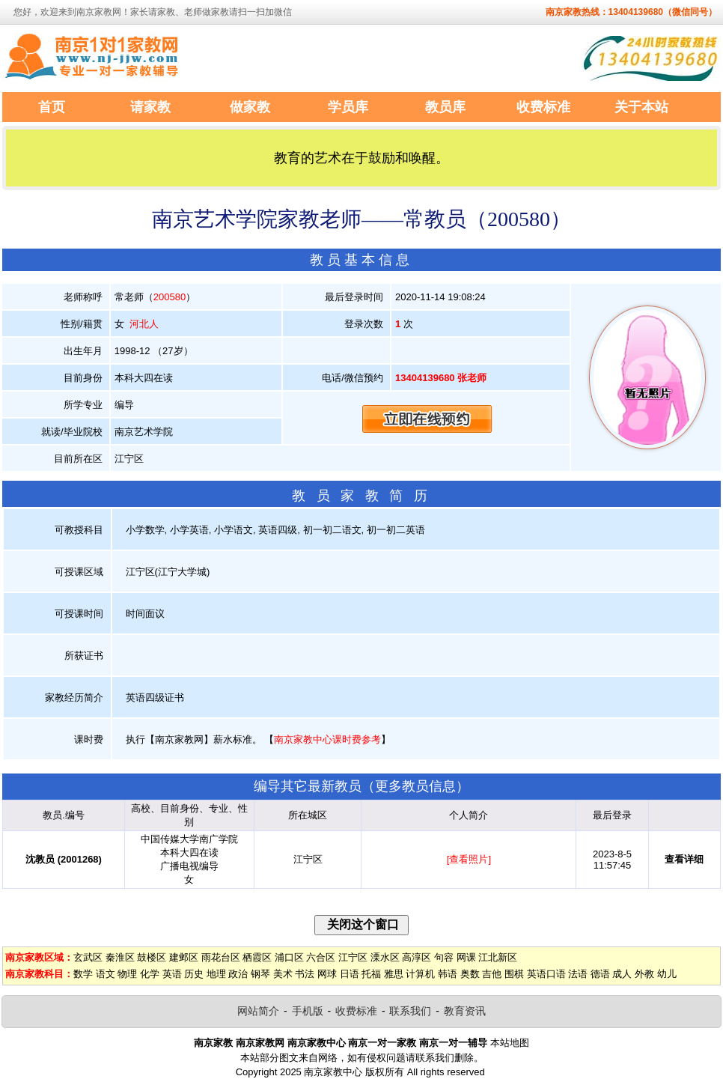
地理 (216, 973)
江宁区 (352, 957)
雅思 (393, 973)
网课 (466, 957)
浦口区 (289, 957)
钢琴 (260, 973)
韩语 (447, 973)
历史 (194, 973)
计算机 (420, 973)
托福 (371, 973)
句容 (444, 957)
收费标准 (356, 1011)
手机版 (307, 1011)
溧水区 (385, 957)
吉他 (491, 973)
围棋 (514, 973)
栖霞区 (257, 957)
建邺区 (183, 957)
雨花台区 (220, 957)
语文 (105, 973)
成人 (622, 973)
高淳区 (416, 957)
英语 (172, 973)
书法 (304, 973)
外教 (644, 973)
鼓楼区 (151, 957)
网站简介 (258, 1011)
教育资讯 (465, 1011)
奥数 (470, 973)
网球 (327, 973)
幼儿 (667, 973)
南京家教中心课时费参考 (327, 739)
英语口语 (546, 973)
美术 (283, 973)
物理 (127, 973)
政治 (238, 973)
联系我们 (410, 1011)
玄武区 (88, 957)
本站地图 (509, 1042)
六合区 (320, 957)
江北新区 (497, 957)
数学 (83, 973)
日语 (349, 973)
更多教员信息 (415, 786)
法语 (578, 973)
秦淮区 (120, 957)
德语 (600, 973)
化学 (149, 973)
